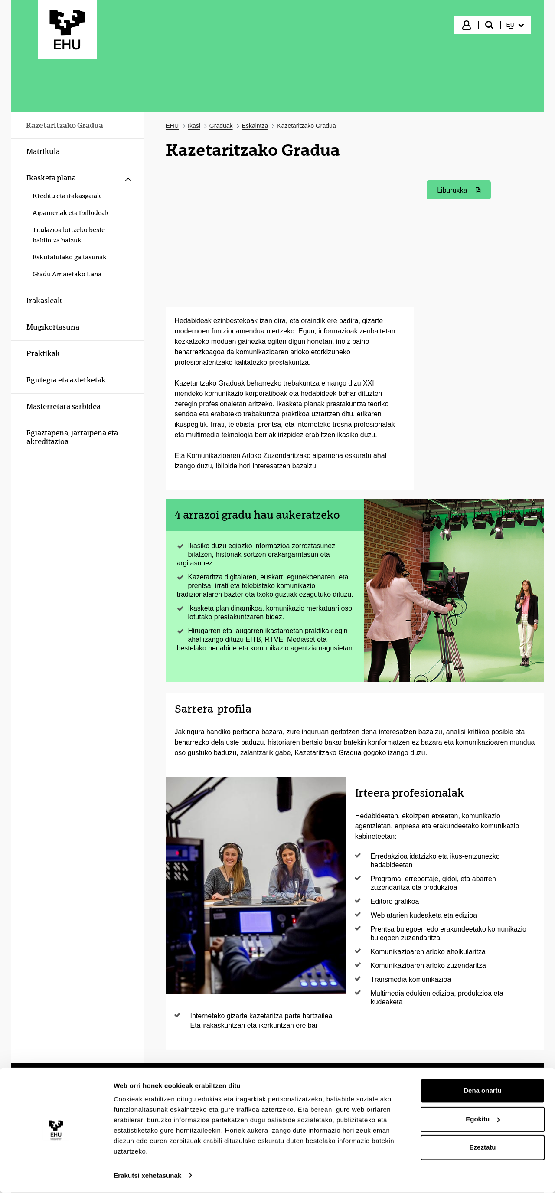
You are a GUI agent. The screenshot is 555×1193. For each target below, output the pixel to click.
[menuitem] (515, 25)
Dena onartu (483, 1091)
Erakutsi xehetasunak (147, 1176)
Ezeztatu (483, 1148)
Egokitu (483, 1119)
